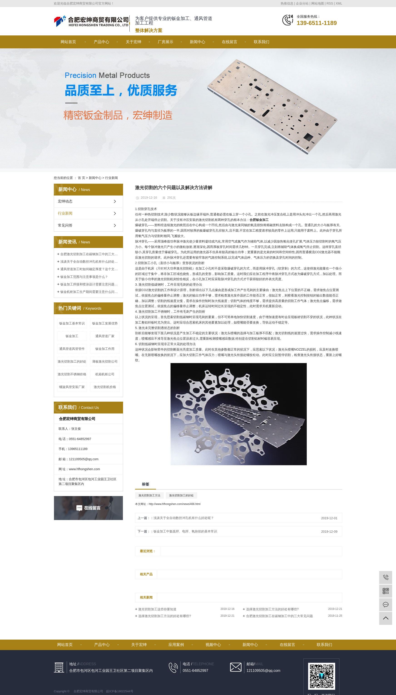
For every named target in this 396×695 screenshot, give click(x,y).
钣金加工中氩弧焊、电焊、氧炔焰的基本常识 (185, 531)
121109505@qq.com (83, 459)
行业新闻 (111, 178)
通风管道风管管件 (72, 349)
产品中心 (101, 42)
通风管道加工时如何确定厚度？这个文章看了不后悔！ (90, 269)
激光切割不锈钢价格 (72, 374)
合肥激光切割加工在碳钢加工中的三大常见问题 (90, 254)
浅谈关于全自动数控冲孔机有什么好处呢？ (90, 261)
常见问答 (65, 225)
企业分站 (302, 3)
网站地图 (317, 3)
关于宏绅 (133, 42)
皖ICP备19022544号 (119, 691)
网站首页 (68, 42)
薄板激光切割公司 (105, 361)
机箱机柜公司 (104, 374)
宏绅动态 (65, 201)
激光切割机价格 (105, 387)
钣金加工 (72, 336)
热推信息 (287, 3)
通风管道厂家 (104, 336)
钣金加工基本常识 (72, 323)
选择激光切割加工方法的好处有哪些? (272, 609)
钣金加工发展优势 (105, 323)
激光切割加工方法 (149, 495)
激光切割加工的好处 (72, 361)
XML (339, 3)
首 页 (81, 178)
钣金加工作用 (104, 349)
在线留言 (229, 42)
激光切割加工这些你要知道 (157, 609)
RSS (330, 3)
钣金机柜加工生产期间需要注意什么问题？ (90, 292)
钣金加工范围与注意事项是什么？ (84, 277)
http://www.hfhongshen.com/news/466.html (174, 504)
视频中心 (213, 645)
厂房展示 (165, 42)
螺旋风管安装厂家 (72, 387)
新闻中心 (197, 42)
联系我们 (261, 42)
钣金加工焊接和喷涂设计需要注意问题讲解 (90, 284)
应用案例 (176, 645)
